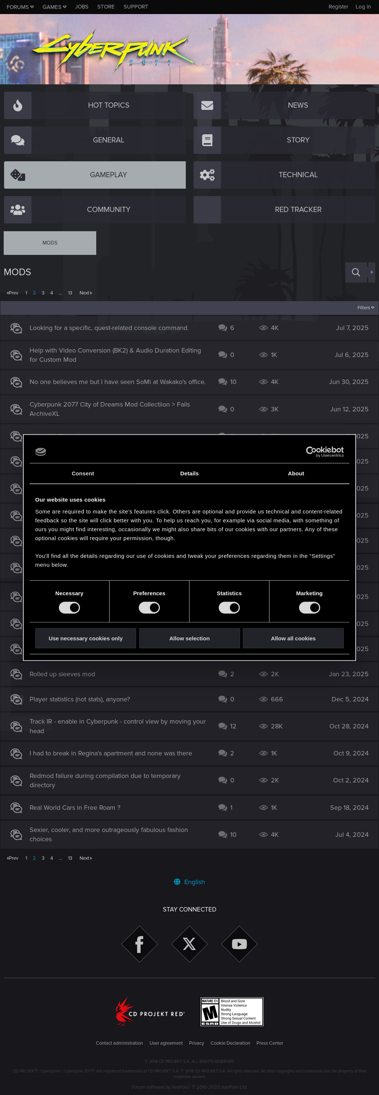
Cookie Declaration (230, 1043)
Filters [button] (360, 308)
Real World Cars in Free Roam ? (78, 811)
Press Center (269, 1043)
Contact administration (119, 1043)
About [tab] (296, 473)
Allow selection (189, 638)
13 (70, 293)
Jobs (81, 6)
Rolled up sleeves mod (66, 678)
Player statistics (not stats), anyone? (83, 703)
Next (84, 293)
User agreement (166, 1043)
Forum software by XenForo (190, 1087)
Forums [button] (18, 7)
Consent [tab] (83, 473)
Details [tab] (189, 473)
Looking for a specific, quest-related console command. (112, 328)
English (189, 882)
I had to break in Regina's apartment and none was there (114, 757)
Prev (13, 293)
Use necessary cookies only (85, 638)
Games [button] (52, 7)
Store (106, 6)
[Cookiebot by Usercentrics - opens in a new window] (311, 452)
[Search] (356, 272)
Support (136, 6)
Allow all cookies (293, 638)
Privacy (196, 1043)
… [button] (60, 293)
